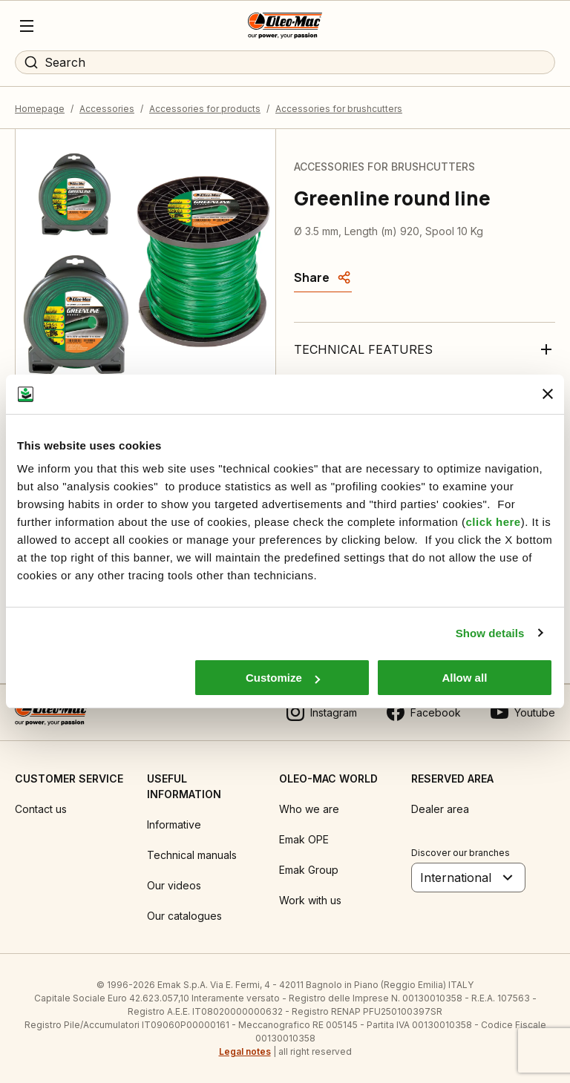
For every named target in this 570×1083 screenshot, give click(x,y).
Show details (490, 633)
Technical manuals (192, 855)
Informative (174, 824)
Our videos (174, 885)
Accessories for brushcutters (338, 108)
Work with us (310, 900)
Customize (283, 677)
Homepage (40, 108)
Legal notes (245, 1051)
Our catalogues (184, 915)
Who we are (309, 809)
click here (492, 522)
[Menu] (27, 26)
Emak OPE (304, 839)
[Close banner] (548, 394)
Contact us (41, 809)
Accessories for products (205, 108)
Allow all (464, 677)
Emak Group (308, 869)
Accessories (106, 108)
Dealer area (440, 809)
